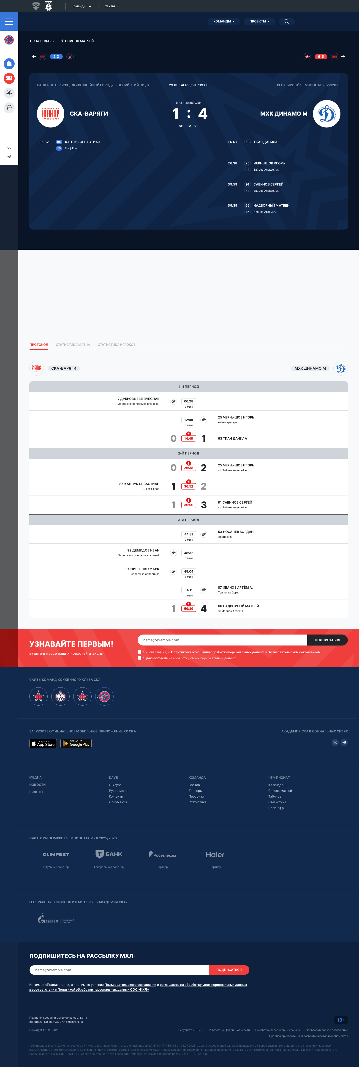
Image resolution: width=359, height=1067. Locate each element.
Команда (197, 777)
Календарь (41, 41)
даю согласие (157, 658)
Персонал (196, 796)
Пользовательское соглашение (327, 1030)
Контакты (116, 796)
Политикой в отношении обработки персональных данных (217, 652)
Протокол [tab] (39, 344)
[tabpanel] (188, 489)
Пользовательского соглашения (130, 985)
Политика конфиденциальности (229, 1030)
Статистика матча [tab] (73, 344)
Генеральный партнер (109, 867)
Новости (37, 785)
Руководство (119, 791)
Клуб (113, 777)
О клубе (115, 785)
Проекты (258, 21)
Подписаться (327, 640)
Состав (194, 785)
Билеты (36, 792)
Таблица (274, 796)
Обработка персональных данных (277, 1030)
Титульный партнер (56, 867)
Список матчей (77, 41)
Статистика (198, 802)
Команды (222, 21)
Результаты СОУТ (190, 1030)
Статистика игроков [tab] (117, 344)
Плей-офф (276, 808)
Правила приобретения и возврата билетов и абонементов (308, 1036)
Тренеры (196, 791)
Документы (118, 802)
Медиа (35, 777)
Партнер (162, 867)
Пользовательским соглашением (294, 652)
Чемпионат (279, 777)
